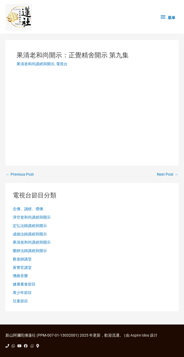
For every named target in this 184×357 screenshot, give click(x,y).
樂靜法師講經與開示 (30, 251)
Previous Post (20, 174)
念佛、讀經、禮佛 (28, 209)
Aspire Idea (139, 335)
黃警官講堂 (22, 267)
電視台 (61, 64)
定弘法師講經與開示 (30, 225)
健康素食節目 (24, 284)
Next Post (167, 174)
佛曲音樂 (20, 276)
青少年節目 (22, 292)
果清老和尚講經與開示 (35, 64)
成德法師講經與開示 (30, 234)
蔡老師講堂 (22, 259)
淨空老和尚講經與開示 (32, 217)
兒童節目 (20, 301)
